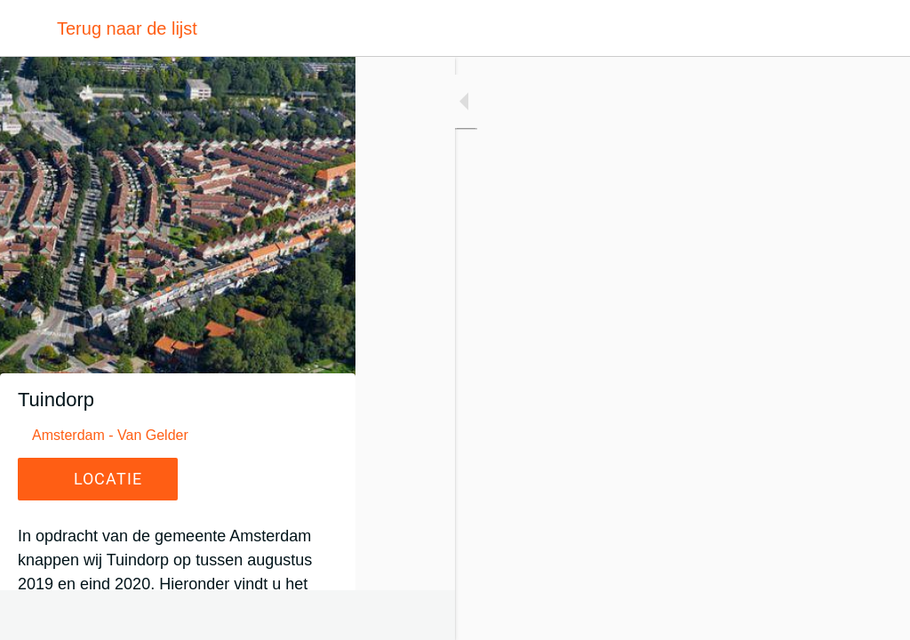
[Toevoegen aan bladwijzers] (874, 615)
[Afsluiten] (28, 28)
